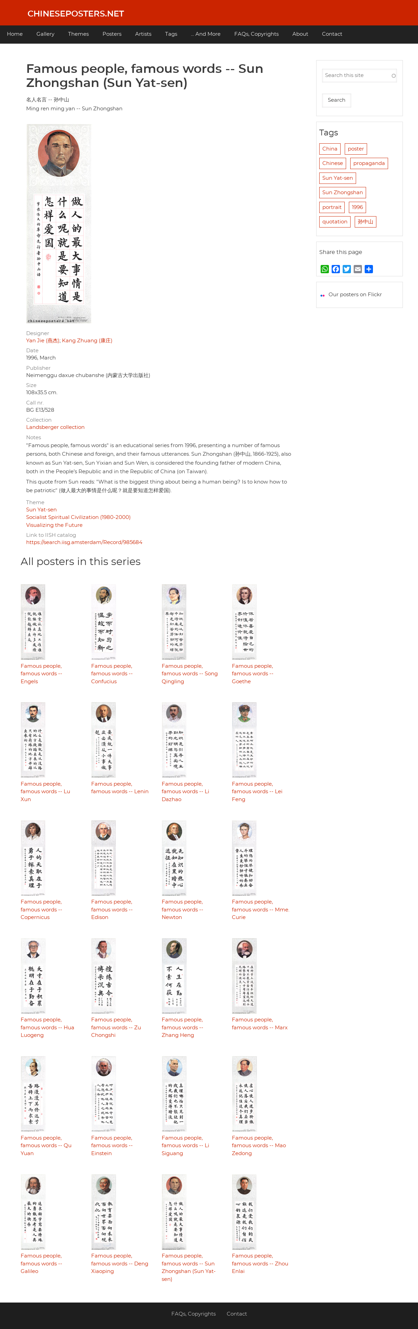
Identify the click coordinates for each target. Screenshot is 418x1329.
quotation (334, 221)
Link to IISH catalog (51, 535)
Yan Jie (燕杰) (43, 340)
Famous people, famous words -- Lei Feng (257, 792)
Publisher (38, 368)
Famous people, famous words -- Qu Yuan (46, 1146)
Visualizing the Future (54, 525)
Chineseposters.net (76, 14)
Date (32, 350)
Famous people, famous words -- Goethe (253, 674)
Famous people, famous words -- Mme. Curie (260, 909)
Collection (39, 420)
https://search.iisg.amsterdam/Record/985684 (84, 542)
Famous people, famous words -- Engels (41, 674)
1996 (357, 207)
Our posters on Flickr (355, 294)
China (329, 149)
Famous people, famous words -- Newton (182, 909)
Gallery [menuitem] (45, 34)
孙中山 (365, 221)
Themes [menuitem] (78, 34)
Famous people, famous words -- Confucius (112, 674)
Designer (37, 333)
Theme (35, 502)
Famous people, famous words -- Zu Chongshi (116, 1027)
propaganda (369, 163)
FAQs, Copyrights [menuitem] (256, 34)
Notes (33, 437)
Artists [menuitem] (143, 34)
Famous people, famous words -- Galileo (41, 1263)
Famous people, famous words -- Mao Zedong (259, 1146)
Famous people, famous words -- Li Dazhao (185, 792)
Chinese (332, 163)
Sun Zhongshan (342, 192)
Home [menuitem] (15, 34)
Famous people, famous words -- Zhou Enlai (260, 1263)
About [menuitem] (300, 34)
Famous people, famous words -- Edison (112, 909)
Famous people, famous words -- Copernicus (41, 909)
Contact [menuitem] (332, 34)
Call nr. (35, 403)
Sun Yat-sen (41, 509)
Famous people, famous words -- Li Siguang (185, 1146)
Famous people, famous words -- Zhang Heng (182, 1027)
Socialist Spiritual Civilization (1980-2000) (78, 517)
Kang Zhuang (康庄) (87, 340)
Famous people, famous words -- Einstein (112, 1146)
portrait (332, 207)
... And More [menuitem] (206, 34)
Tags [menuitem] (171, 34)
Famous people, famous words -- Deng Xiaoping (119, 1263)
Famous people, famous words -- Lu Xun (45, 792)
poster (356, 149)
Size (31, 385)
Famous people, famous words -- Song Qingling (190, 674)
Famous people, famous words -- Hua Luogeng (47, 1027)
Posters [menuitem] (112, 34)
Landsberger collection (55, 427)
